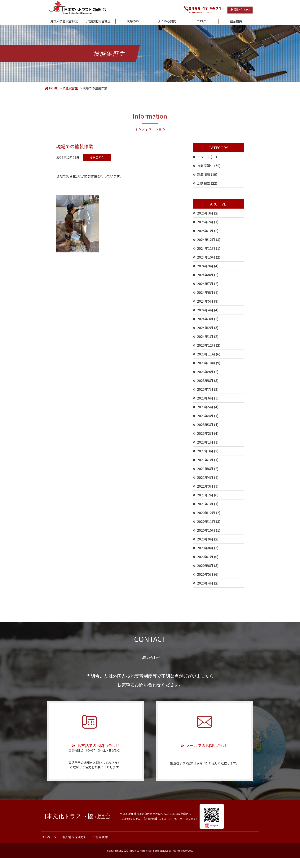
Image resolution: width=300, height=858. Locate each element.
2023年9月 (205, 371)
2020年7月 (205, 556)
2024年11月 (206, 248)
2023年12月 (206, 345)
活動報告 (203, 183)
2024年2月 (205, 327)
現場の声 (133, 21)
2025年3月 (205, 213)
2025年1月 (205, 230)
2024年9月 (205, 266)
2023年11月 (206, 354)
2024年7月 (205, 283)
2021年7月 (205, 459)
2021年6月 (205, 468)
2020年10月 (206, 530)
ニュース (203, 156)
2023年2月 (205, 433)
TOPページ (48, 837)
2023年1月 (205, 442)
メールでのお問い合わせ (204, 745)
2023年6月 (205, 398)
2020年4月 (205, 583)
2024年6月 (205, 292)
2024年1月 (205, 336)
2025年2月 (205, 221)
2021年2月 (205, 495)
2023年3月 (205, 424)
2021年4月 (205, 477)
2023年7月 (205, 389)
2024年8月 (205, 274)
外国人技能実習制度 (64, 21)
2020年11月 (206, 521)
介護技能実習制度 (98, 21)
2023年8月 (205, 380)
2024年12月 (206, 239)
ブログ (201, 21)
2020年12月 (206, 512)
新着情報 (203, 174)
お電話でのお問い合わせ (95, 745)
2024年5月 (205, 301)
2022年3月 (205, 451)
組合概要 (236, 21)
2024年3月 (205, 318)
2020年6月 (205, 565)
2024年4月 (205, 310)
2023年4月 (205, 415)
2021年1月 (205, 503)
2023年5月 (205, 406)
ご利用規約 (100, 837)
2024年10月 (206, 257)
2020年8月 (205, 547)
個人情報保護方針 (74, 837)
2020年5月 (205, 574)
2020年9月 (205, 539)
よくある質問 (167, 21)
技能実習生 (205, 165)
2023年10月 (206, 362)
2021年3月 (205, 486)
